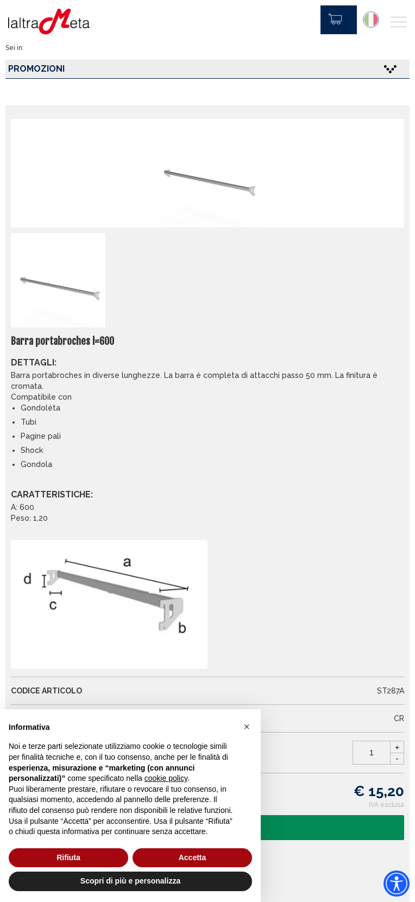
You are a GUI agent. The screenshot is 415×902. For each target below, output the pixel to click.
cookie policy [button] (165, 778)
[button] (246, 726)
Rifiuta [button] (68, 857)
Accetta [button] (192, 857)
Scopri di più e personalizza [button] (130, 880)
